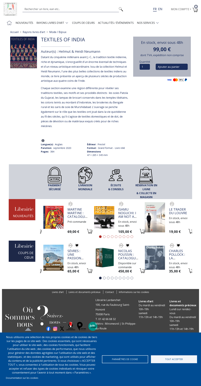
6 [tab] (120, 236)
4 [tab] (112, 236)
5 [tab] (116, 236)
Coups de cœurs (83, 23)
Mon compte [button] (180, 9)
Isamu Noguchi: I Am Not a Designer (127, 214)
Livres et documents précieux (84, 292)
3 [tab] (108, 236)
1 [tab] (100, 236)
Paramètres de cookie (125, 359)
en (160, 9)
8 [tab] (128, 236)
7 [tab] (124, 236)
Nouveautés (24, 23)
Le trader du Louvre (178, 211)
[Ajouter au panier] (89, 232)
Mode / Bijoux (57, 32)
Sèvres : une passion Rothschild (77, 256)
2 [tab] (104, 236)
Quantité (144, 62)
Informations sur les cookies (134, 292)
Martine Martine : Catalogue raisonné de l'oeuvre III (77, 218)
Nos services (146, 23)
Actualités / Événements (116, 23)
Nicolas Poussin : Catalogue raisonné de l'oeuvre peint (128, 260)
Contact (109, 292)
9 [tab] (132, 236)
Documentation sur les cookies (22, 377)
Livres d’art (58, 292)
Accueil (14, 32)
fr (155, 9)
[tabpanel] (65, 218)
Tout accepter (174, 359)
